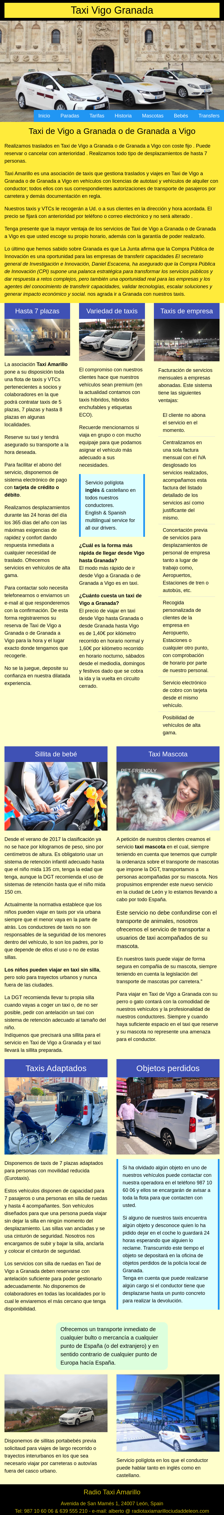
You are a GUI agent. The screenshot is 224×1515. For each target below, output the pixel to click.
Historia (123, 116)
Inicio (44, 116)
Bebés (181, 116)
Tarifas (96, 116)
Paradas (69, 116)
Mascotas (153, 116)
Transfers (209, 116)
